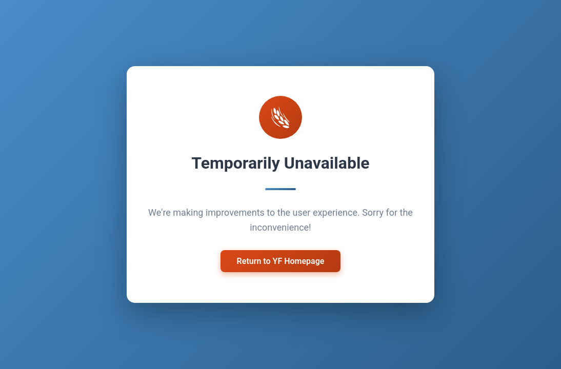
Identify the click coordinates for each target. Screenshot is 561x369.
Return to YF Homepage (281, 261)
